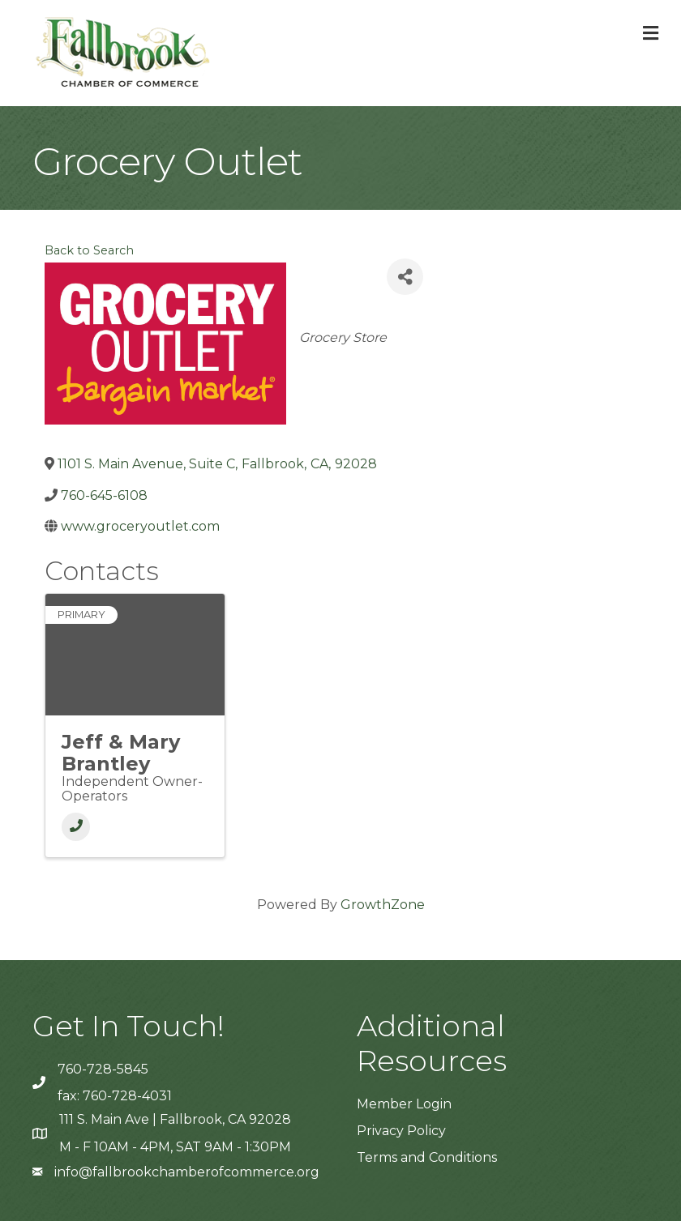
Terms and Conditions (427, 1157)
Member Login (404, 1104)
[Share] (405, 276)
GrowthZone (382, 904)
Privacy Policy (401, 1130)
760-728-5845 (103, 1069)
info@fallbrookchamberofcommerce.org (186, 1172)
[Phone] (76, 827)
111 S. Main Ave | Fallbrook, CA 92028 (175, 1119)
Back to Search (89, 250)
